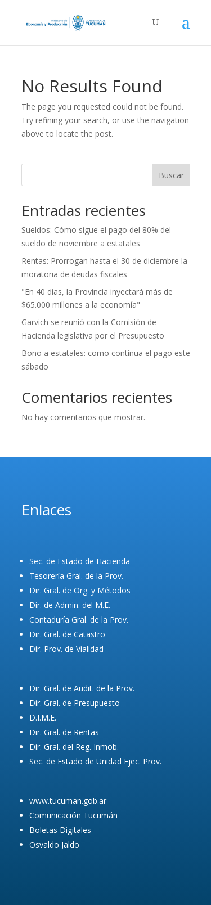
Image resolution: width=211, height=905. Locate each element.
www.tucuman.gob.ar (67, 800)
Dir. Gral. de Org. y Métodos (80, 590)
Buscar (171, 175)
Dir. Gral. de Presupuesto (74, 702)
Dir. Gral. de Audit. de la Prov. (81, 688)
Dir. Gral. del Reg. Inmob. (74, 746)
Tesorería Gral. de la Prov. (76, 575)
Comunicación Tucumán (73, 815)
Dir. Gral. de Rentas (64, 732)
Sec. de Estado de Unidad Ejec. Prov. (95, 761)
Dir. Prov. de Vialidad (66, 648)
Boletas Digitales (60, 830)
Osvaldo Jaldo (54, 844)
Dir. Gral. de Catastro (67, 634)
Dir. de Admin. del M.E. (69, 605)
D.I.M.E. (42, 717)
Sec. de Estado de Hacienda (79, 561)
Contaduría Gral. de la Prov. (78, 619)
